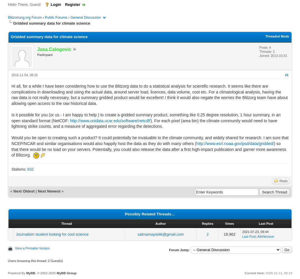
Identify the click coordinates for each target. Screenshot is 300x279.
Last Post (249, 236)
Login (56, 4)
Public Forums (56, 18)
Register (72, 4)
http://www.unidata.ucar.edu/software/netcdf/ (110, 120)
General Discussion (85, 18)
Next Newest (49, 191)
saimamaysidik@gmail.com (161, 234)
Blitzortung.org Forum (25, 18)
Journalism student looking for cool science (52, 234)
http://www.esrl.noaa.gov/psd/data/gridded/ (235, 143)
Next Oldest (24, 191)
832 (30, 169)
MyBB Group (66, 273)
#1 (287, 75)
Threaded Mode (277, 36)
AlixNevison (265, 236)
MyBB (30, 273)
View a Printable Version (32, 248)
